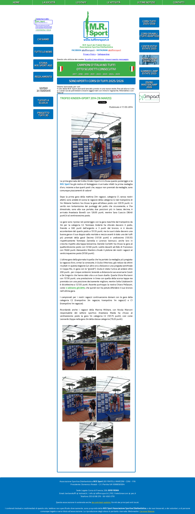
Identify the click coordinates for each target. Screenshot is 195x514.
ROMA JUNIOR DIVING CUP (149, 59)
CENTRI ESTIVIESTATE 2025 (149, 47)
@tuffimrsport (88, 50)
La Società (48, 2)
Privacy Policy (89, 54)
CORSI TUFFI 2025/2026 (149, 22)
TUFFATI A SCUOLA (43, 101)
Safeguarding (103, 54)
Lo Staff (81, 2)
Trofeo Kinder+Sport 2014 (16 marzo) (85, 98)
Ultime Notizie (146, 2)
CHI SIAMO (43, 39)
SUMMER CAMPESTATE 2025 (149, 72)
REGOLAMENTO (43, 76)
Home (16, 2)
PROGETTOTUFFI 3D (43, 114)
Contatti (178, 2)
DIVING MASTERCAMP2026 (149, 84)
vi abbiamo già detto (75, 287)
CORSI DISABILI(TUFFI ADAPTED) (149, 35)
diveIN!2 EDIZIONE (43, 89)
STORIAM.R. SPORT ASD (43, 64)
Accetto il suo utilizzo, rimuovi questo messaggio (107, 59)
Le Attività (113, 2)
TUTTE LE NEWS (43, 51)
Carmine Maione (147, 511)
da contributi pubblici (101, 502)
